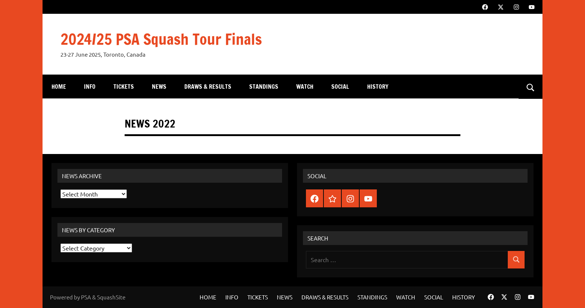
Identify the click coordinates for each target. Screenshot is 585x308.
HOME (58, 86)
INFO (90, 86)
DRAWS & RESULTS (207, 86)
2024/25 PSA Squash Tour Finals (161, 39)
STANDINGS (263, 86)
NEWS (159, 86)
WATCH (304, 86)
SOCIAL (340, 86)
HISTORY (377, 86)
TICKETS (123, 86)
